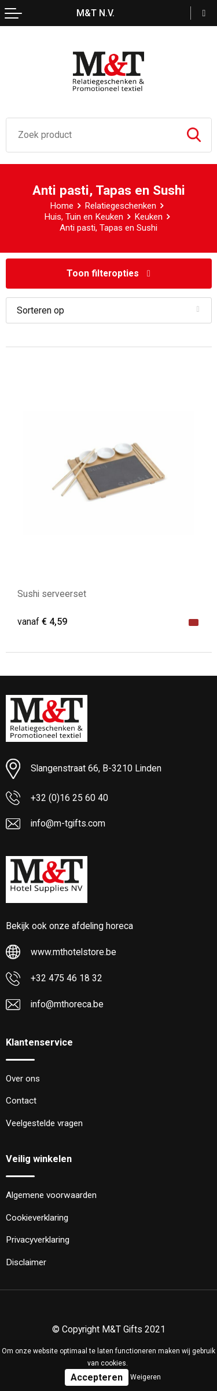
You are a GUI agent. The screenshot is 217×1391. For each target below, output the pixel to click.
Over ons (23, 1078)
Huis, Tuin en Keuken (83, 217)
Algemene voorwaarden (51, 1195)
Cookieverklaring (37, 1217)
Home (61, 206)
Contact (21, 1100)
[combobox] (91, 135)
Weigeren (145, 1377)
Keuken (148, 217)
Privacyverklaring (37, 1240)
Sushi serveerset (51, 593)
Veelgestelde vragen (44, 1123)
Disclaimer (26, 1262)
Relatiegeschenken (120, 206)
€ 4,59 (42, 621)
